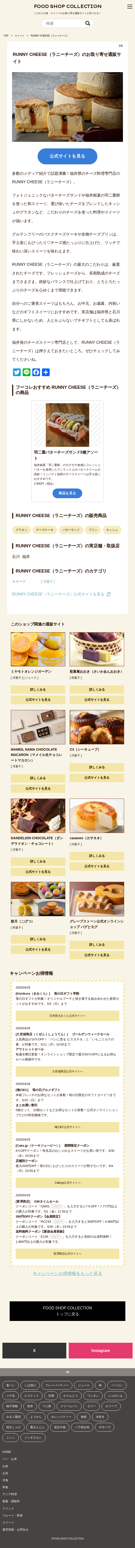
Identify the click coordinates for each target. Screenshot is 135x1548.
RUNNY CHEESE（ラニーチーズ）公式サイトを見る (58, 594)
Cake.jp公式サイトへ (67, 1182)
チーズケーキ (45, 530)
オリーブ (111, 1406)
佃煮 (84, 1416)
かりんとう (70, 1395)
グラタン (21, 530)
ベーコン (117, 1385)
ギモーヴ (104, 1427)
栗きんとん (37, 1427)
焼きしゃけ (13, 1427)
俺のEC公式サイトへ (67, 1127)
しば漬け (30, 1385)
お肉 (5, 1466)
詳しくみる (38, 689)
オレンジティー (61, 1416)
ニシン (10, 1437)
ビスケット (31, 1395)
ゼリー (91, 1406)
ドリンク (8, 1508)
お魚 (5, 1473)
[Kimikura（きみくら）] (34, 993)
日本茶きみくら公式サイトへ (67, 1015)
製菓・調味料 (11, 1501)
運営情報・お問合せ (15, 1529)
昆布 (30, 1406)
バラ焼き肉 (82, 1427)
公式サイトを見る (67, 156)
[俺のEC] (24, 1090)
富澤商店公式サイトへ (67, 1253)
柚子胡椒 (12, 1406)
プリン (93, 530)
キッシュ (112, 530)
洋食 (5, 1480)
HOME (6, 1452)
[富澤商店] (25, 1201)
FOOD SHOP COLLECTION (67, 6)
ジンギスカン (33, 1437)
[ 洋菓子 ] (48, 581)
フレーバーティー (56, 1385)
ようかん (36, 1416)
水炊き (100, 1416)
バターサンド (71, 530)
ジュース (83, 1385)
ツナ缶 (10, 1395)
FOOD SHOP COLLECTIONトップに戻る (67, 1311)
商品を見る (67, 493)
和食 (5, 1487)
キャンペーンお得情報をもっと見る (67, 1273)
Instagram (100, 1351)
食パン (10, 1385)
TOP (6, 35)
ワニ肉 (46, 1406)
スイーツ (19, 35)
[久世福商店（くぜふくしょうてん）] (43, 1034)
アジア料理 (9, 1494)
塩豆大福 (60, 1427)
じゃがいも (115, 1395)
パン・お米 (9, 1459)
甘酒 (51, 1395)
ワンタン (93, 1395)
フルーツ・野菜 (12, 1515)
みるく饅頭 (13, 1416)
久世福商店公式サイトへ (67, 1071)
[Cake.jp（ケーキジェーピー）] (39, 1145)
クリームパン (69, 1406)
